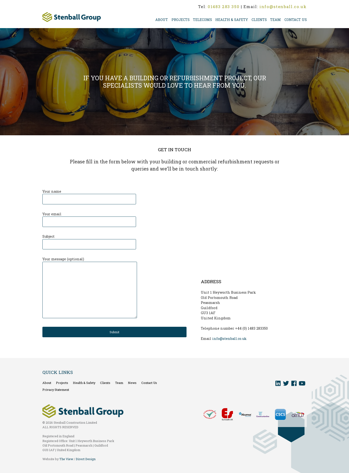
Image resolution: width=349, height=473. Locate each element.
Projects (181, 19)
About (161, 19)
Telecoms (202, 19)
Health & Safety (231, 19)
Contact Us (295, 19)
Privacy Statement (55, 390)
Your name (89, 195)
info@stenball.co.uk (283, 6)
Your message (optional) (89, 288)
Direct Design (86, 459)
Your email (89, 218)
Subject (89, 240)
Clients (259, 19)
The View (66, 459)
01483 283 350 (224, 6)
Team (275, 19)
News (132, 383)
